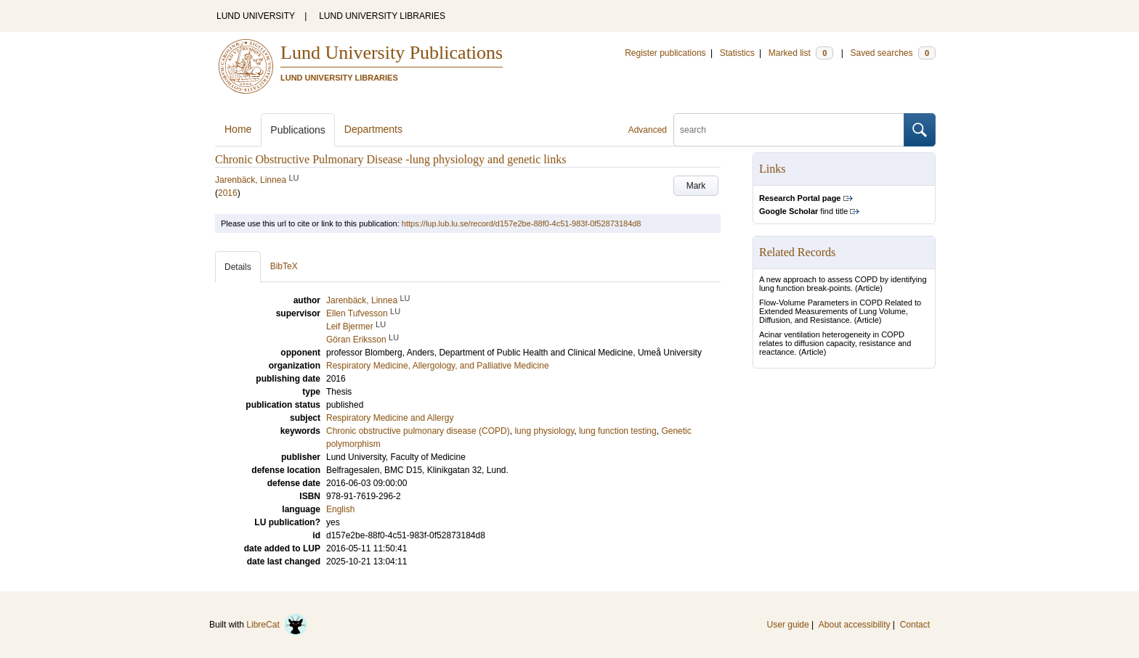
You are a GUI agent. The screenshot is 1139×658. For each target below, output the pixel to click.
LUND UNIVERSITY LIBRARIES (382, 16)
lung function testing (618, 431)
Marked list (801, 53)
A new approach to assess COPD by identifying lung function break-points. (843, 283)
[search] (788, 130)
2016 (228, 193)
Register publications (665, 53)
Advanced (647, 130)
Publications (297, 130)
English (340, 509)
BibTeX (284, 266)
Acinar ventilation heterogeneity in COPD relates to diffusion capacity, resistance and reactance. (835, 343)
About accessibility (855, 625)
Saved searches (893, 53)
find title (803, 211)
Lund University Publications (391, 52)
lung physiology (544, 431)
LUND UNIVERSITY (255, 16)
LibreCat (276, 624)
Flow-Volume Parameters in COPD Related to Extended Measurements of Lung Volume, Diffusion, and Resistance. (840, 311)
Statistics (737, 53)
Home (237, 129)
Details (237, 267)
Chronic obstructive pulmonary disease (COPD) (418, 431)
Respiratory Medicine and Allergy (389, 418)
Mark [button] (696, 186)
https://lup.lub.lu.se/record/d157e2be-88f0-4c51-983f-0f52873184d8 (521, 223)
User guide (788, 625)
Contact (915, 625)
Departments (373, 129)
